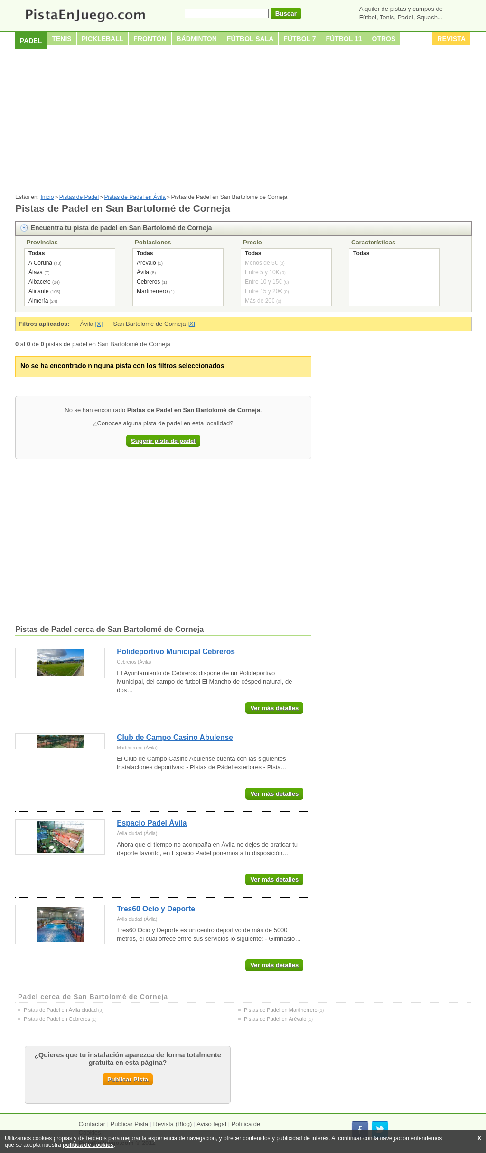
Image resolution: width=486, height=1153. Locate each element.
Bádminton (197, 39)
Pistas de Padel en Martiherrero (281, 1010)
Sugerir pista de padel (163, 440)
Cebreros (148, 282)
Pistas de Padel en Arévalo (275, 1019)
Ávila (143, 272)
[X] (99, 323)
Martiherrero (152, 291)
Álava (35, 272)
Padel (31, 41)
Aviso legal (211, 1123)
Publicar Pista (127, 1079)
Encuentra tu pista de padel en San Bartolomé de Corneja (121, 228)
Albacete (39, 282)
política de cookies (88, 1145)
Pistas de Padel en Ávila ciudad (60, 1010)
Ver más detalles (274, 708)
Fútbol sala (250, 39)
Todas (36, 253)
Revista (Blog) (172, 1123)
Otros (384, 39)
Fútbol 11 (344, 39)
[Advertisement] (243, 122)
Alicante (38, 291)
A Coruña (40, 263)
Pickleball (103, 39)
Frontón (149, 39)
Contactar (92, 1123)
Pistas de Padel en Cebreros (57, 1019)
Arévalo (146, 263)
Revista (451, 39)
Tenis (61, 39)
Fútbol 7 (299, 39)
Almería (38, 300)
